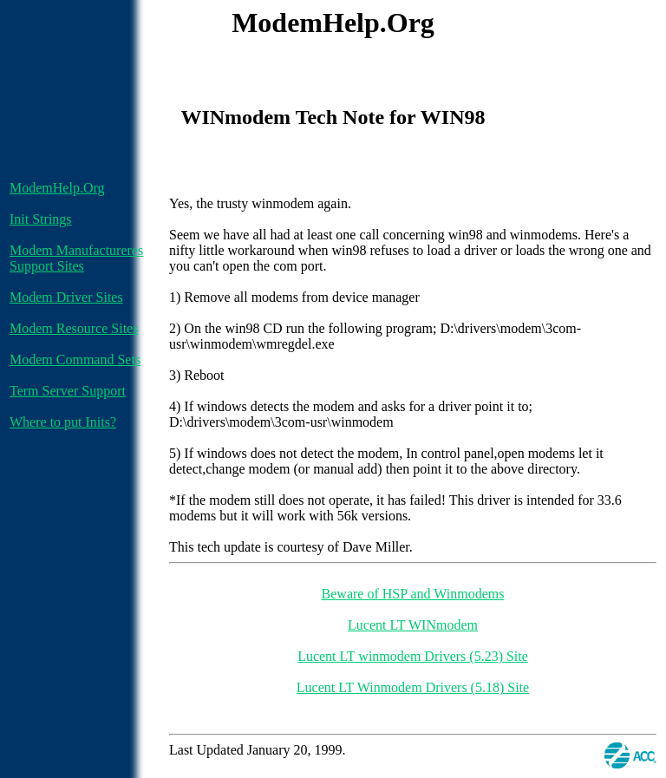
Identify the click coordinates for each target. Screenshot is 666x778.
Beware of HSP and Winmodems (413, 593)
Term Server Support (68, 390)
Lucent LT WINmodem (413, 625)
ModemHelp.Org (57, 187)
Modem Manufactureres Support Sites (76, 258)
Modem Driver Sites (66, 297)
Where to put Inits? (63, 422)
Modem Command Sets (75, 359)
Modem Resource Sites (74, 328)
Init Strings (41, 219)
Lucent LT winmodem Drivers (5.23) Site (412, 656)
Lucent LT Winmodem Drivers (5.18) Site (413, 687)
